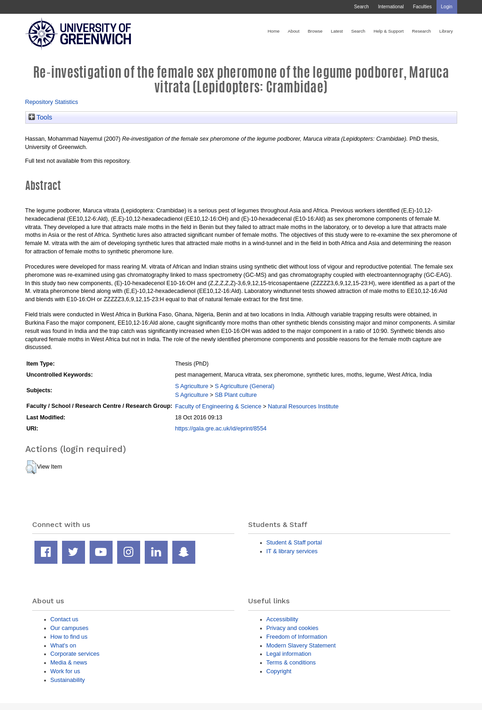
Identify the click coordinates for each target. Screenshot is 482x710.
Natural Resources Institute (303, 406)
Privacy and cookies (292, 627)
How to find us (69, 636)
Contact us (65, 619)
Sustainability (68, 679)
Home (274, 31)
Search (361, 6)
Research (421, 31)
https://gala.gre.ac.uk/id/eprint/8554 (221, 428)
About (293, 31)
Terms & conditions (291, 662)
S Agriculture (191, 386)
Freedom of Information (297, 636)
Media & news (69, 662)
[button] (31, 467)
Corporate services (75, 653)
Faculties (422, 6)
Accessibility (282, 619)
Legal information (289, 653)
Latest (337, 31)
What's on (63, 645)
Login (447, 6)
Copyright (279, 671)
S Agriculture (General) (245, 386)
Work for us (65, 671)
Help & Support (389, 31)
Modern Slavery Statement (301, 645)
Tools (40, 117)
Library (446, 31)
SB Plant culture (236, 394)
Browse (315, 31)
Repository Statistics (52, 101)
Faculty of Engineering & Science (218, 406)
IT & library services (292, 551)
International (391, 6)
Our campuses (70, 627)
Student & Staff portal (294, 542)
